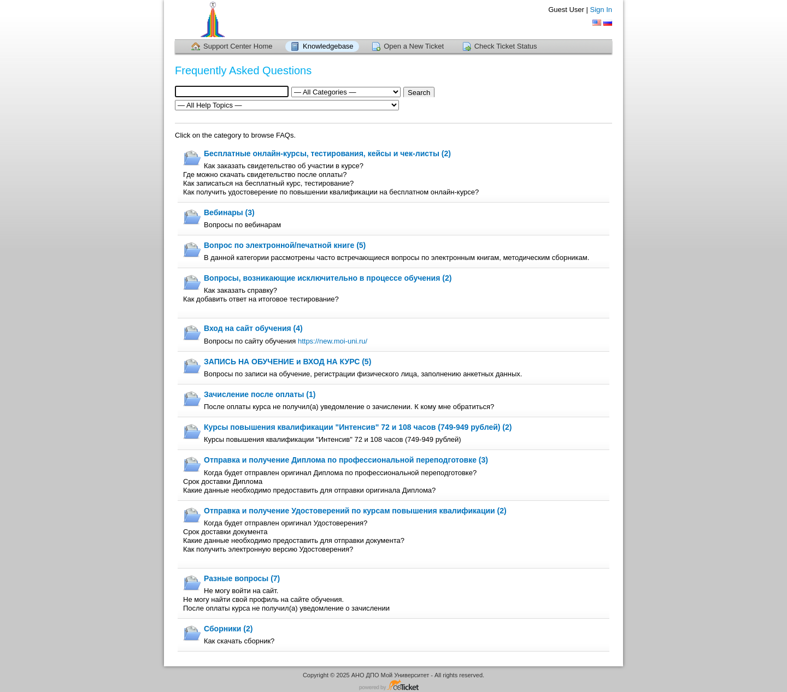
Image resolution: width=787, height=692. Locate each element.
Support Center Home (237, 46)
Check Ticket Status (505, 46)
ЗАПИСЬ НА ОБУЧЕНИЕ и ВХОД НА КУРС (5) (287, 361)
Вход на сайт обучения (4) (253, 328)
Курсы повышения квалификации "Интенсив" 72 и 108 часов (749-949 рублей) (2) (358, 427)
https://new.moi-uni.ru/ (331, 341)
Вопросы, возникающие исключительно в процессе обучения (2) (327, 278)
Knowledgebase (328, 46)
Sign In (601, 9)
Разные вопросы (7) (242, 578)
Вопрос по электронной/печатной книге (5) (285, 245)
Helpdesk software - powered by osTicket (393, 685)
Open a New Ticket (414, 46)
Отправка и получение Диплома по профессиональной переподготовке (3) (346, 460)
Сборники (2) (228, 628)
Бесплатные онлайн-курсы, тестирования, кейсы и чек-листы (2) (327, 153)
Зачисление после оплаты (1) (259, 394)
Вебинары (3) (229, 212)
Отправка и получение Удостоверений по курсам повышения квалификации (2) (355, 510)
